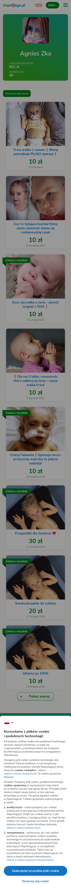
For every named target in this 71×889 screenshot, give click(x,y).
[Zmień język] (8, 722)
